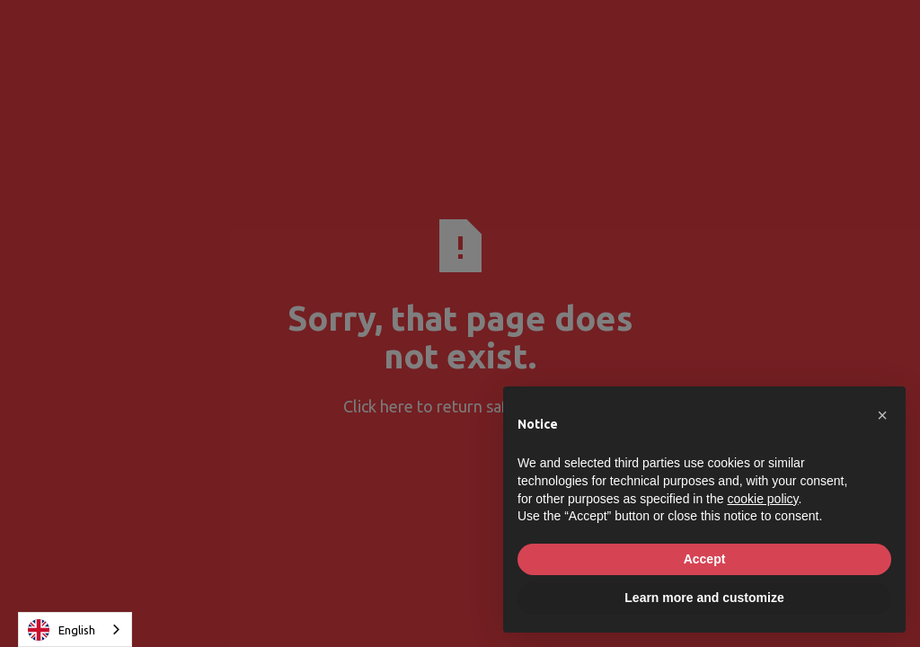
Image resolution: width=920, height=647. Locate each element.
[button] (882, 415)
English (61, 630)
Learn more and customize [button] (703, 597)
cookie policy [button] (762, 499)
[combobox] (75, 629)
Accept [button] (705, 559)
